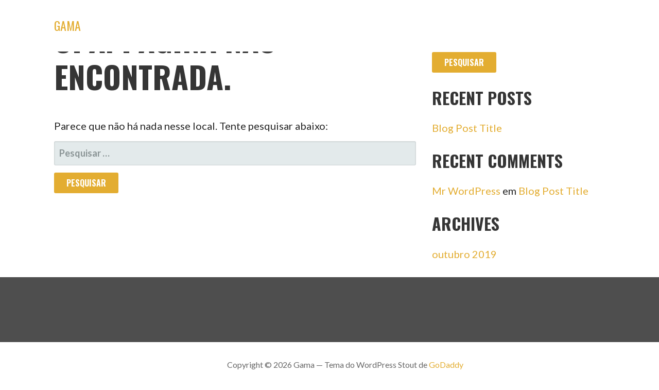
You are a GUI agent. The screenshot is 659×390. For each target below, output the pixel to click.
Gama (67, 25)
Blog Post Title (467, 128)
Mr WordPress (466, 190)
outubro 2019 (464, 254)
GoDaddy (446, 364)
